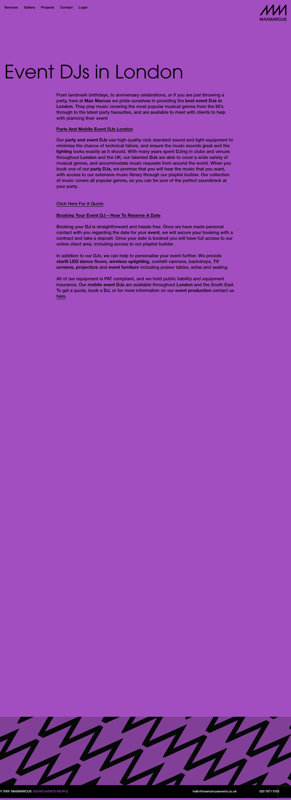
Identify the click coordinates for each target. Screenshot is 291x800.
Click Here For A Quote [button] (79, 206)
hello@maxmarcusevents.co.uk (213, 793)
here (60, 299)
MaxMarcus (271, 13)
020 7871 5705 (269, 793)
